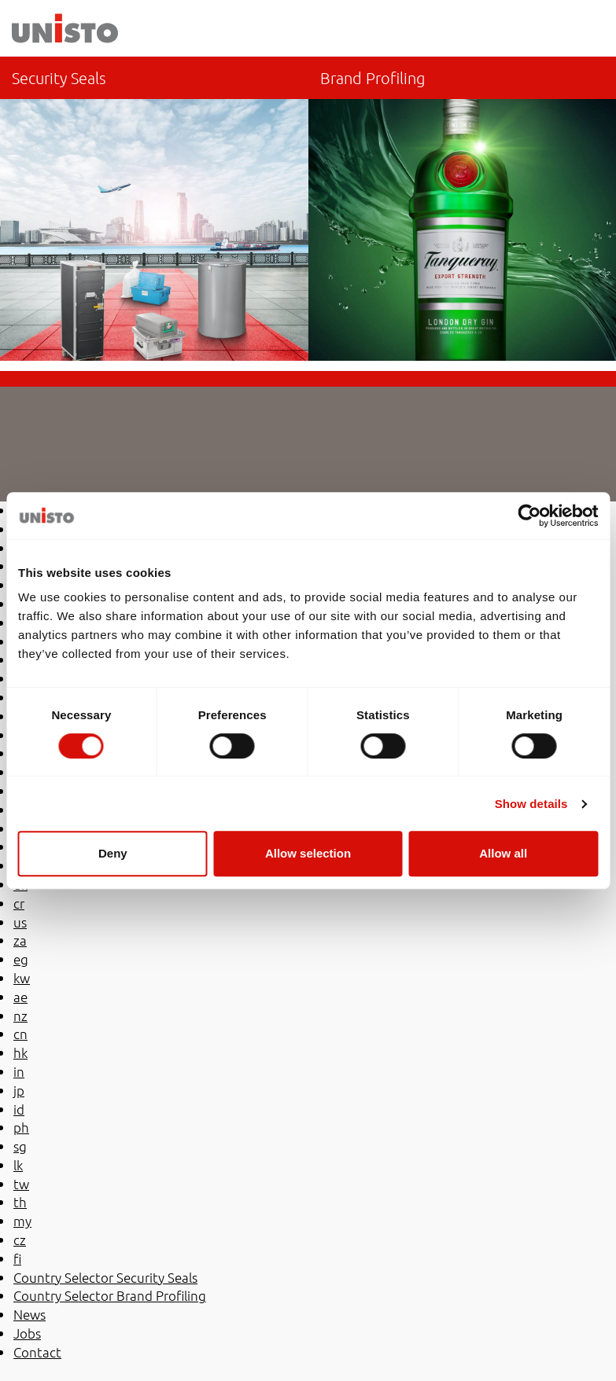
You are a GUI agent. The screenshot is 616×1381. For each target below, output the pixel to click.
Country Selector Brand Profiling (462, 209)
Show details (531, 803)
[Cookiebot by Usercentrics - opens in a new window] (529, 515)
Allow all (503, 853)
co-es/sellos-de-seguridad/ (154, 209)
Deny (112, 853)
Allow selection (308, 853)
